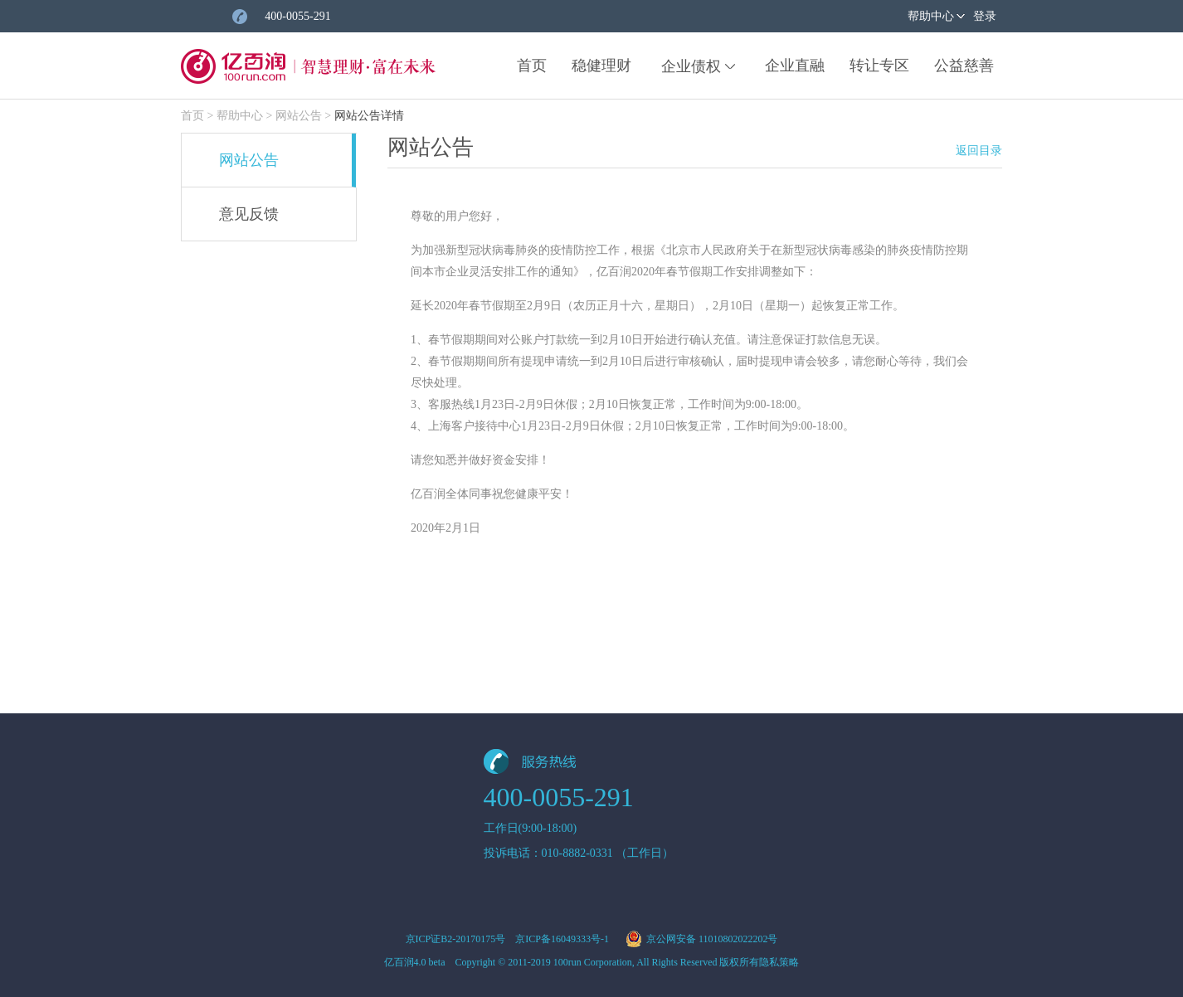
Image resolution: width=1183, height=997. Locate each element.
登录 (984, 16)
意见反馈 (249, 214)
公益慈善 (964, 65)
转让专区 (879, 65)
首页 (532, 65)
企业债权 (691, 66)
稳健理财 (601, 65)
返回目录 (979, 150)
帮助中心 (931, 16)
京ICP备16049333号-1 (562, 939)
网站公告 (298, 115)
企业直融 (795, 65)
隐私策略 (779, 962)
